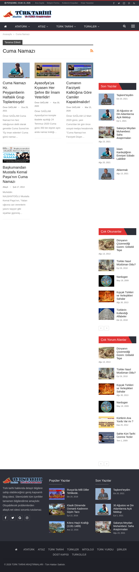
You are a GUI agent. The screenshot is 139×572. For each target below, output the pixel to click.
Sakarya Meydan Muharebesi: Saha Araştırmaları (123, 526)
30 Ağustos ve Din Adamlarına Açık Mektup (125, 114)
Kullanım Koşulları (70, 3)
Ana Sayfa (39, 3)
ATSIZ (41, 26)
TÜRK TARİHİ (64, 26)
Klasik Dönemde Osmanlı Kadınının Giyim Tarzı (77, 508)
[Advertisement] (119, 58)
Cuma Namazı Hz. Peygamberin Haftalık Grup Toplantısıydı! (14, 92)
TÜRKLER (90, 26)
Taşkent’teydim (125, 95)
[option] (117, 280)
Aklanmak (122, 169)
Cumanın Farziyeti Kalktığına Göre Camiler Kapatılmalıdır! (79, 92)
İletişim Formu (53, 3)
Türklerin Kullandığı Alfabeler (122, 313)
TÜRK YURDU (105, 549)
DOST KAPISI (61, 554)
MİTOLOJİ (88, 549)
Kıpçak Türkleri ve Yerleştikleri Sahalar (125, 295)
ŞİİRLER (122, 549)
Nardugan (122, 276)
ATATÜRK (21, 26)
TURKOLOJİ (79, 554)
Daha (84, 3)
